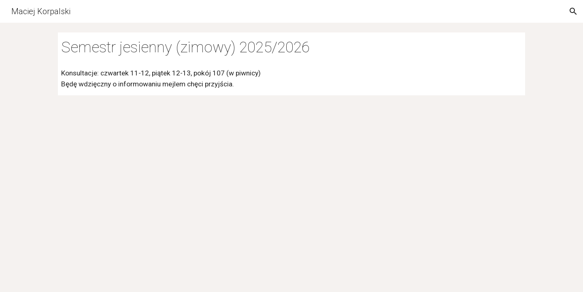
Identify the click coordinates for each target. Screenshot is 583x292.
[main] (291, 47)
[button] (573, 11)
